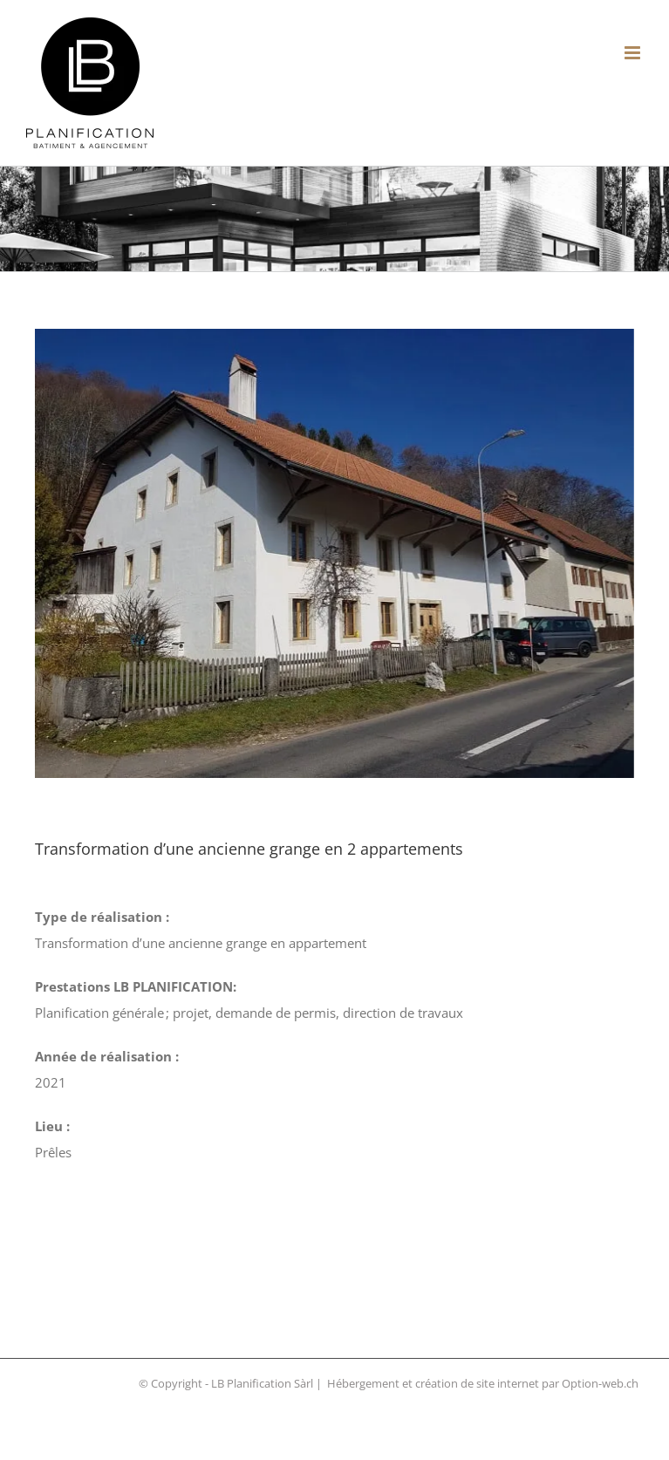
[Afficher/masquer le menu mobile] (634, 53)
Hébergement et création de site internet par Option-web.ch (482, 1383)
